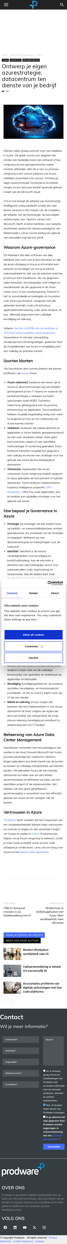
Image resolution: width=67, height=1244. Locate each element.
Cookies (39, 1241)
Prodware (10, 820)
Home (5, 55)
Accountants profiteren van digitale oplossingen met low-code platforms (43, 987)
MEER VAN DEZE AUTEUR (22, 940)
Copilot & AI (16, 60)
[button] (62, 4)
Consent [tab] (12, 592)
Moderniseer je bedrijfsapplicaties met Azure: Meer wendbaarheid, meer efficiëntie (49, 915)
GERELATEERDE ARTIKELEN (24, 935)
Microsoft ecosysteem (22, 55)
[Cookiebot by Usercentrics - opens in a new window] (48, 583)
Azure (40, 55)
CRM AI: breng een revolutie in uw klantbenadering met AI (17, 912)
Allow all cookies (33, 634)
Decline (33, 657)
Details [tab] (33, 592)
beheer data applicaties (34, 852)
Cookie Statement (23, 1241)
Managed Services (31, 60)
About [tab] (55, 592)
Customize (33, 646)
